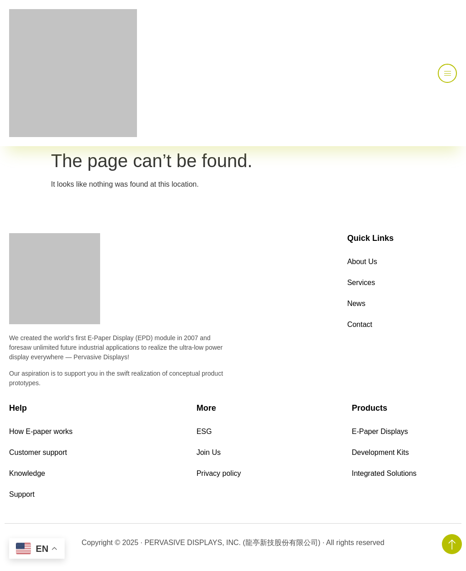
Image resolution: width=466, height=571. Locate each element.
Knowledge (27, 473)
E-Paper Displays (380, 431)
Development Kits (380, 452)
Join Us (209, 452)
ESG (204, 431)
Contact (359, 324)
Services (361, 282)
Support (22, 494)
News (356, 303)
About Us (362, 261)
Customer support (38, 452)
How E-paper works (41, 431)
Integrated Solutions (384, 473)
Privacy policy (219, 473)
